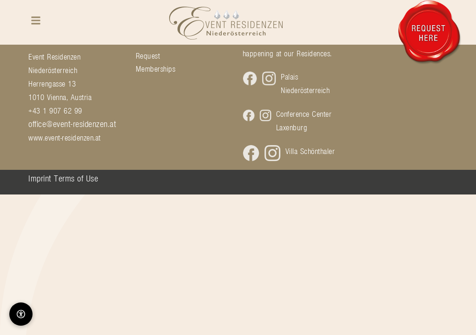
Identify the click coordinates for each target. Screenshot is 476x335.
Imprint (40, 178)
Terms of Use (76, 178)
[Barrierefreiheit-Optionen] (21, 314)
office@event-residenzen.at (72, 123)
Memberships (156, 69)
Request (148, 56)
